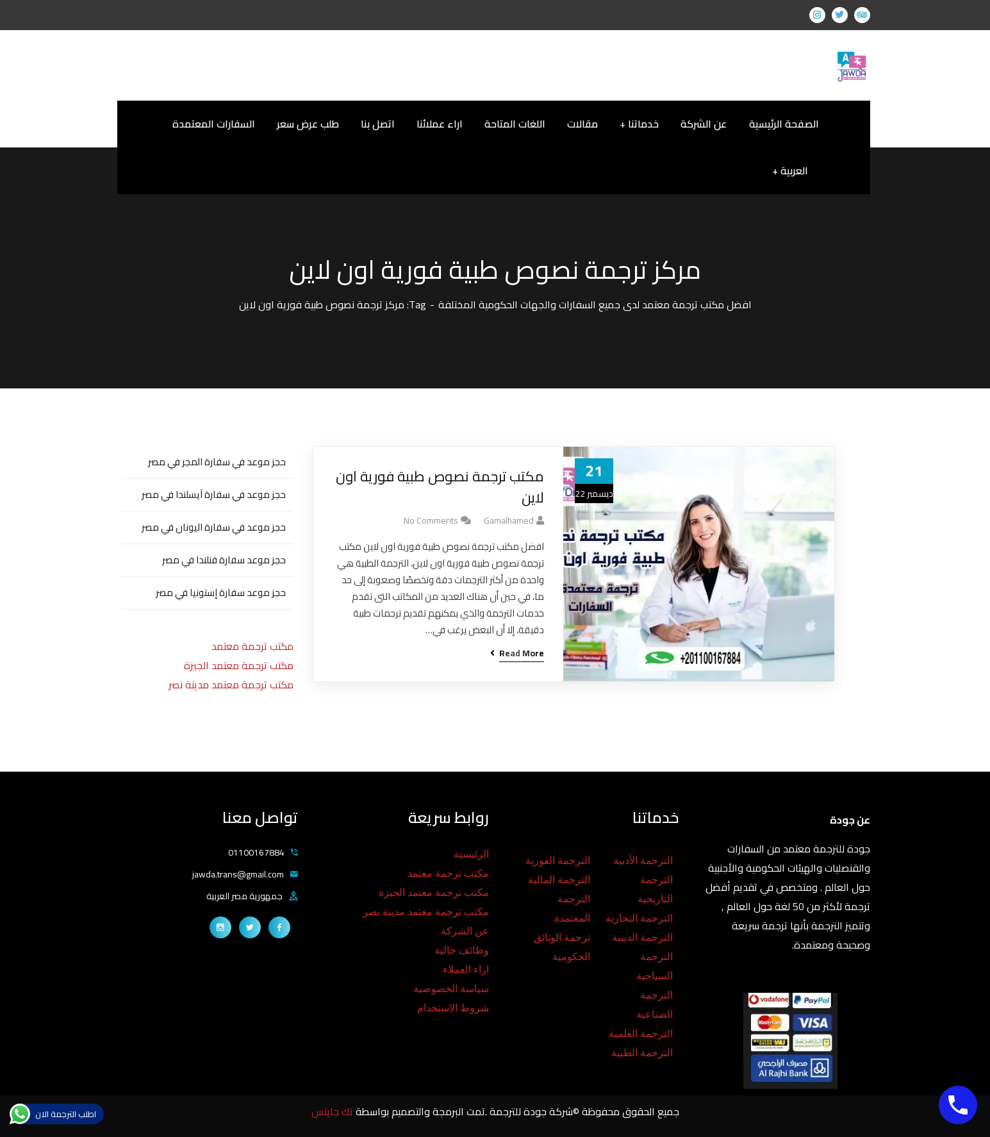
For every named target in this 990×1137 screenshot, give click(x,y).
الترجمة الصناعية (654, 1005)
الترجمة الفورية (557, 860)
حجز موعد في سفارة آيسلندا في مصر (214, 494)
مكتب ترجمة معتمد (252, 646)
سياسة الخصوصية (451, 988)
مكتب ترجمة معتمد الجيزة (238, 665)
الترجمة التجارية (639, 918)
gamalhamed (509, 520)
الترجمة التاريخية (655, 889)
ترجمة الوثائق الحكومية (562, 947)
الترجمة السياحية (654, 966)
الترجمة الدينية (642, 937)
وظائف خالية (461, 950)
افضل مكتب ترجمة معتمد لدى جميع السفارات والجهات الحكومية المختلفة (595, 304)
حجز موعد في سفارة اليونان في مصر (214, 527)
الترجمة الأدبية (643, 860)
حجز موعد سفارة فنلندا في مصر (224, 560)
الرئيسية (471, 854)
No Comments (431, 520)
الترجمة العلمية (641, 1033)
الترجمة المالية (559, 879)
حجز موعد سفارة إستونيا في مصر (221, 592)
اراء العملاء (466, 969)
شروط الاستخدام (453, 1007)
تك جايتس (333, 1111)
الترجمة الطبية (642, 1052)
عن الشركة (465, 931)
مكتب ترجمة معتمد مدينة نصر (231, 684)
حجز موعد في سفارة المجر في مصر (217, 461)
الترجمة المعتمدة (572, 908)
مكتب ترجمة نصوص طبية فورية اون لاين (440, 487)
